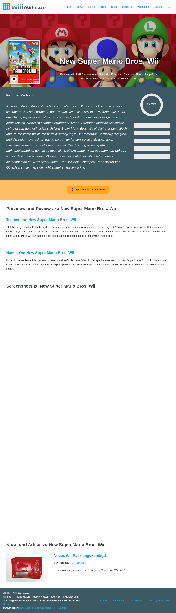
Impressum (137, 600)
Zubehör (158, 6)
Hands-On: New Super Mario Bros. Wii (40, 253)
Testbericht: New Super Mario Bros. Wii (41, 220)
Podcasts (127, 6)
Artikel (103, 6)
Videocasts (143, 6)
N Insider (46, 608)
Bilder (114, 6)
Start (69, 6)
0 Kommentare (79, 563)
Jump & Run (151, 74)
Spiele (91, 6)
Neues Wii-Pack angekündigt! (80, 555)
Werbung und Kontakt (159, 600)
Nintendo (104, 74)
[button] (169, 6)
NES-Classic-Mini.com (30, 608)
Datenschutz (119, 600)
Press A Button (59, 608)
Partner (103, 600)
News (80, 6)
